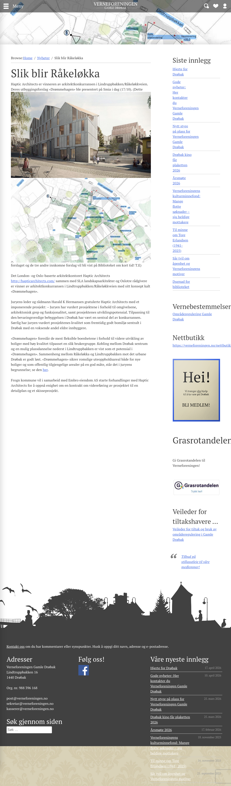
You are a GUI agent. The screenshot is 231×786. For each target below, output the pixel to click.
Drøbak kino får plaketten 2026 (182, 162)
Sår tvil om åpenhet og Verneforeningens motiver (186, 266)
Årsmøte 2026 (179, 180)
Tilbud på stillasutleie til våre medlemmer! (195, 561)
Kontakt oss (16, 646)
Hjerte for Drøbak (180, 72)
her (45, 369)
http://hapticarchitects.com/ (33, 280)
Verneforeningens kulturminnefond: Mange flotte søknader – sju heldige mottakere (186, 206)
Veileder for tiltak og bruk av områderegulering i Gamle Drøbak (195, 534)
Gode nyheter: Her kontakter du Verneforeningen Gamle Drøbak (186, 100)
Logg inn (225, 5)
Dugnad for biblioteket (181, 284)
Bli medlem (215, 5)
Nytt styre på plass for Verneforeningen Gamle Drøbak (186, 136)
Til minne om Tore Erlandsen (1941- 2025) (180, 240)
